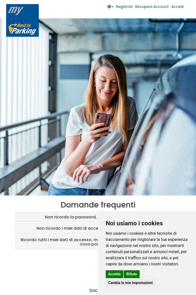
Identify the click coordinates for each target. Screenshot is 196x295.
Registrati (124, 6)
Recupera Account (152, 6)
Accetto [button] (114, 274)
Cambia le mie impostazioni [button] (130, 283)
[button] (111, 6)
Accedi (177, 6)
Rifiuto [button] (131, 274)
